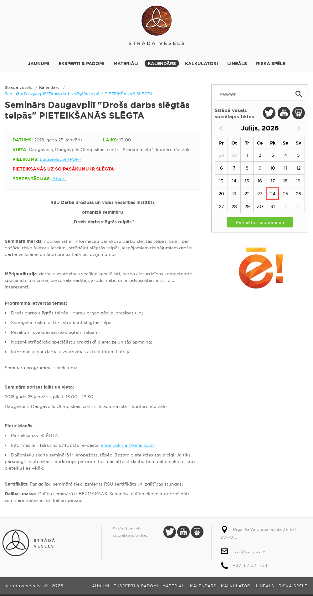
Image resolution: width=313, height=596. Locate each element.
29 (247, 206)
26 (298, 193)
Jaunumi (38, 63)
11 (285, 168)
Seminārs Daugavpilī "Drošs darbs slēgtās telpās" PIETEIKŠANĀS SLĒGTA (79, 93)
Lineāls (237, 63)
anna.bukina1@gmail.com (128, 445)
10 (272, 168)
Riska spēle (270, 63)
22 (246, 193)
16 (260, 181)
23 (260, 193)
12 (298, 168)
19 (298, 181)
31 (272, 206)
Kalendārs (162, 63)
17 (273, 181)
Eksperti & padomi (82, 63)
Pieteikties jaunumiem (260, 222)
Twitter (269, 113)
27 (221, 206)
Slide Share (298, 113)
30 (260, 206)
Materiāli (126, 63)
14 (234, 181)
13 (221, 181)
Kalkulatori (201, 63)
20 (221, 193)
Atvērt (59, 178)
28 (234, 206)
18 (285, 181)
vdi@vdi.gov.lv (249, 551)
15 (247, 181)
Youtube (284, 113)
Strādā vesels (156, 24)
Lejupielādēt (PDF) (60, 159)
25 (285, 193)
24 (272, 193)
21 (234, 193)
